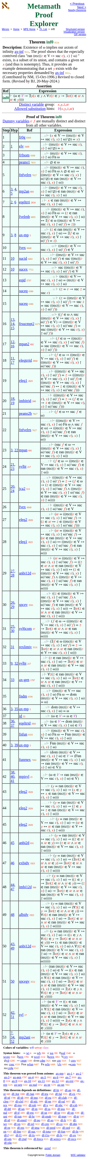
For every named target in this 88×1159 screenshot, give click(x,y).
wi (27, 1053)
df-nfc (34, 1101)
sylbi (22, 467)
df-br (32, 1116)
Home (16, 29)
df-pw (30, 1112)
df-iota (46, 1131)
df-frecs (38, 1139)
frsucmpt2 (26, 324)
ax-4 (31, 1077)
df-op (70, 1112)
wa (51, 1053)
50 (12, 981)
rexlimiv (25, 647)
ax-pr (47, 1084)
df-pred (50, 1127)
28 (12, 575)
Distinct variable (31, 104)
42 (12, 1013)
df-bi (56, 1090)
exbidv (24, 863)
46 (12, 863)
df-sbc (59, 1105)
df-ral (61, 1101)
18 (12, 399)
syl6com (25, 629)
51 (12, 1017)
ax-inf (19, 52)
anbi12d (25, 573)
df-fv (59, 1135)
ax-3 (6, 1077)
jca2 (22, 489)
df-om (7, 1139)
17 (12, 362)
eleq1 (23, 381)
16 (12, 346)
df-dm (73, 1124)
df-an (68, 1090)
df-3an (30, 1094)
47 (12, 889)
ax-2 (78, 1073)
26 (12, 603)
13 (12, 320)
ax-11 (41, 1081)
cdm (42, 1060)
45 (12, 843)
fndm (23, 696)
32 (16, 663)
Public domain (53, 1155)
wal (63, 1053)
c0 (7, 1060)
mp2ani (24, 1037)
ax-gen (24, 680)
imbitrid (25, 401)
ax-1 (70, 1073)
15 (12, 328)
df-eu (48, 1097)
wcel (37, 1056)
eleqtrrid (25, 360)
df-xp (17, 1124)
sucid (23, 258)
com (73, 1064)
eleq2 (23, 520)
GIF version (80, 34)
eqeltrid (25, 723)
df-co (59, 1124)
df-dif (7, 1109)
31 (12, 647)
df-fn (75, 1131)
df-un (21, 1109)
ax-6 (55, 1077)
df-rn (7, 1127)
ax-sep (18, 1084)
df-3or (15, 1094)
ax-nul (33, 1084)
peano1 (24, 162)
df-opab (46, 1116)
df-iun (18, 1116)
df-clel (19, 1101)
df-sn (44, 1112)
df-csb (73, 1105)
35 (16, 709)
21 (12, 464)
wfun (30, 1064)
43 (12, 944)
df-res (20, 1127)
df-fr (63, 1120)
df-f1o (46, 1135)
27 (12, 571)
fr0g (22, 137)
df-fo (32, 1135)
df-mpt (62, 1116)
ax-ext (69, 1081)
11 (12, 358)
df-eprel (22, 1120)
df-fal (58, 1094)
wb (39, 1053)
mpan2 (24, 344)
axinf (47, 1148)
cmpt (23, 1060)
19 (12, 403)
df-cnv (45, 1124)
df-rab (32, 1105)
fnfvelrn (25, 175)
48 (12, 915)
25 (12, 626)
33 (12, 680)
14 (12, 324)
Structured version (75, 29)
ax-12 (55, 1081)
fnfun (23, 734)
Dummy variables (16, 121)
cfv (60, 1064)
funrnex (25, 760)
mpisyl (24, 777)
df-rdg (8, 1142)
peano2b (25, 413)
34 (12, 1037)
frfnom (24, 155)
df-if (16, 1112)
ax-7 (68, 1077)
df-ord (66, 1127)
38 (12, 772)
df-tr (76, 1116)
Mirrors (5, 29)
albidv (23, 915)
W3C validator (78, 1155)
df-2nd (22, 1139)
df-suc (32, 1131)
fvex (22, 248)
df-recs (72, 1139)
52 (12, 1041)
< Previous (77, 3)
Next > (81, 7)
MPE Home (29, 29)
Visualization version (74, 32)
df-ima (35, 1127)
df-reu (18, 1105)
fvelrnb (24, 217)
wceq (6, 1056)
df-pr (57, 1112)
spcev (23, 605)
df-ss (47, 1109)
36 (12, 721)
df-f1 (19, 1135)
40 (12, 777)
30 (12, 631)
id (20, 716)
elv (21, 146)
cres (73, 1060)
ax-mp (24, 235)
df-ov (72, 1135)
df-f (6, 1135)
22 (16, 450)
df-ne (48, 1101)
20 (12, 486)
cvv (65, 1056)
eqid (22, 280)
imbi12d (25, 887)
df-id (7, 1120)
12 (12, 342)
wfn (47, 1064)
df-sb (20, 1097)
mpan (23, 450)
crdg (10, 1068)
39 (16, 745)
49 (12, 948)
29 (12, 607)
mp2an (24, 191)
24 (12, 491)
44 (12, 885)
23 (12, 469)
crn (59, 1060)
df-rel (30, 1124)
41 (12, 781)
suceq (23, 291)
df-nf (7, 1097)
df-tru (44, 1094)
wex (20, 1056)
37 (12, 725)
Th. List (43, 29)
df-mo (34, 1097)
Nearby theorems (77, 10)
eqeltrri (24, 202)
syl (21, 1015)
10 (12, 258)
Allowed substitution (30, 109)
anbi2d (24, 843)
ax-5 (43, 1077)
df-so (50, 1120)
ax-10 (27, 1081)
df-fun (61, 1131)
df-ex (72, 1094)
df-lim (17, 1131)
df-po (37, 1120)
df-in (35, 1109)
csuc (11, 1064)
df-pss (61, 1109)
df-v (45, 1105)
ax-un (60, 1084)
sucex (23, 269)
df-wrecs (55, 1139)
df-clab (62, 1097)
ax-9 (14, 1081)
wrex (51, 1056)
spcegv (24, 981)
